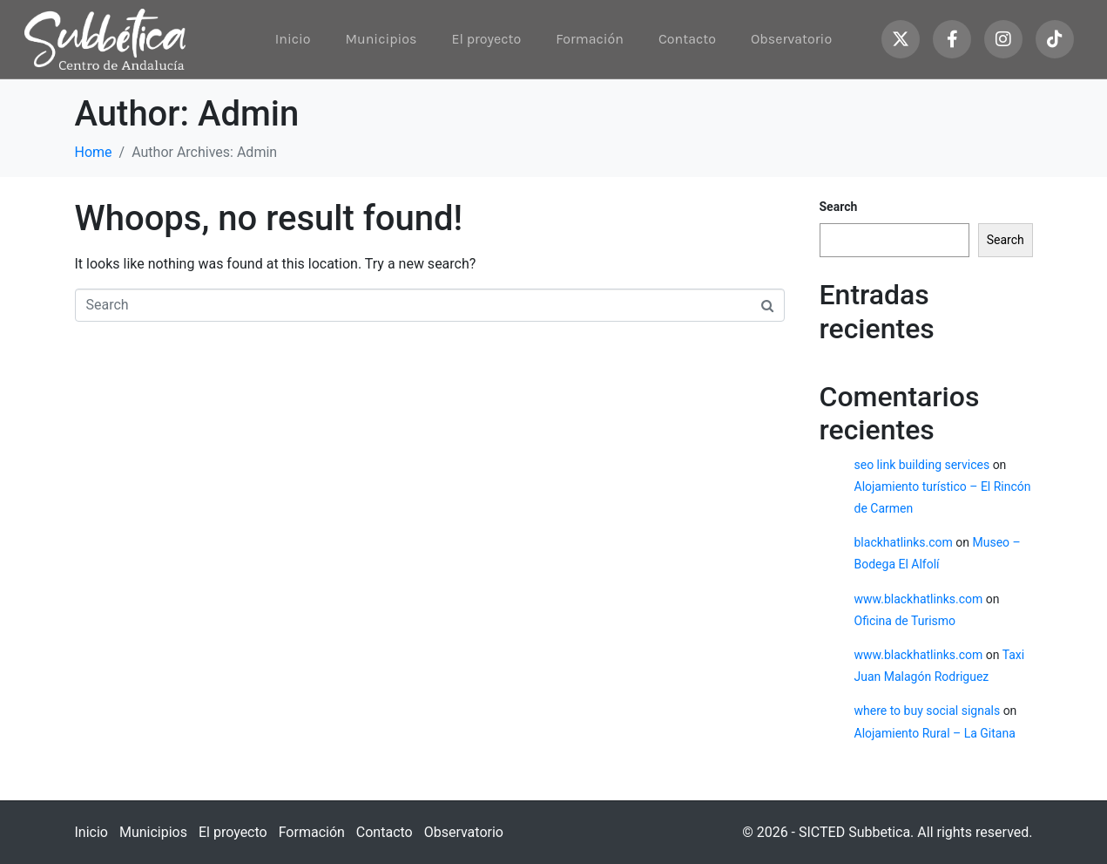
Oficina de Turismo (905, 621)
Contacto (687, 39)
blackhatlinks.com (903, 542)
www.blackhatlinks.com (918, 599)
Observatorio (791, 39)
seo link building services (922, 465)
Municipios (380, 39)
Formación (590, 39)
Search (839, 207)
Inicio (293, 39)
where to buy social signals (927, 711)
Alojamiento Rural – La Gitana (935, 733)
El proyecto (486, 39)
